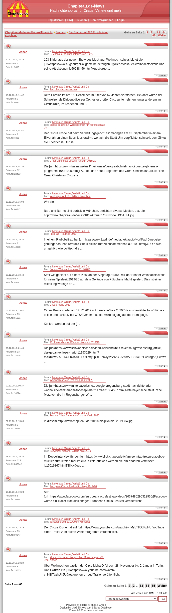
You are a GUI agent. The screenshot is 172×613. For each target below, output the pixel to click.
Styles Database (102, 607)
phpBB (84, 605)
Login (121, 19)
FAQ (70, 19)
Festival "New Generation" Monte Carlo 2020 (74, 415)
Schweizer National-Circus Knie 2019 (70, 451)
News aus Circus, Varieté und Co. (70, 51)
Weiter (162, 35)
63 (158, 32)
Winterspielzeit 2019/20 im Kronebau (70, 196)
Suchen (82, 19)
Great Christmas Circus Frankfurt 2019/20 (73, 160)
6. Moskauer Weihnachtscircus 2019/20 (71, 54)
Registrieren (55, 19)
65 (154, 35)
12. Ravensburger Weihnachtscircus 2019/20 (74, 342)
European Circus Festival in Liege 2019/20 (73, 486)
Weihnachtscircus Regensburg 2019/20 (71, 380)
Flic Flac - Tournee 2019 (63, 234)
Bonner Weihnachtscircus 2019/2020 (70, 269)
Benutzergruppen (102, 19)
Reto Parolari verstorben (63, 89)
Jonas (23, 51)
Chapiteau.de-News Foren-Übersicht (28, 32)
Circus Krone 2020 (60, 304)
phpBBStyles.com (81, 607)
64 (164, 32)
